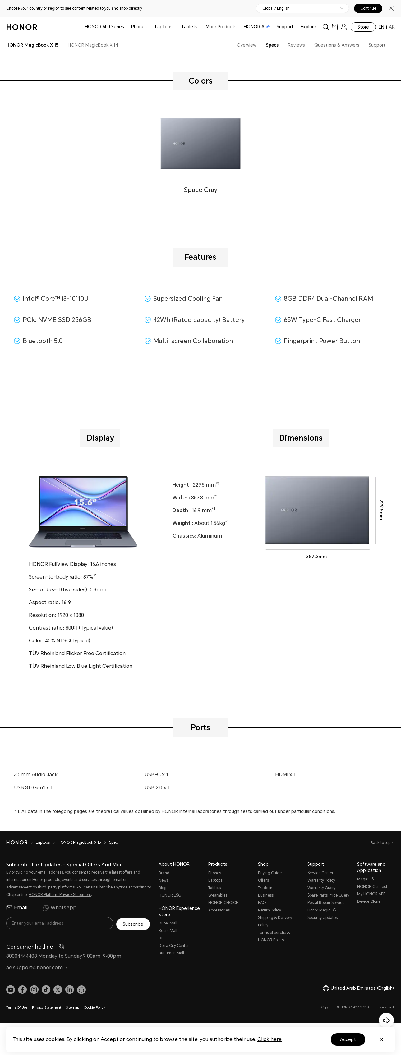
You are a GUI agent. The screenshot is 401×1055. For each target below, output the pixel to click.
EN (381, 27)
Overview (246, 45)
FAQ (262, 903)
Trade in (265, 888)
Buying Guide (270, 873)
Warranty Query (321, 888)
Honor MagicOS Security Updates (322, 914)
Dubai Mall (168, 923)
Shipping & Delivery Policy (275, 921)
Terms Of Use (16, 1007)
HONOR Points (271, 940)
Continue (368, 8)
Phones (139, 26)
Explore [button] (308, 26)
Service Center (320, 873)
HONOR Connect (372, 886)
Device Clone (368, 901)
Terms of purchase (274, 932)
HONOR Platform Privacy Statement (60, 894)
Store (363, 27)
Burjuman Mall (171, 953)
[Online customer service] (386, 1020)
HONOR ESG (170, 895)
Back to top (381, 843)
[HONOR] (21, 842)
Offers (263, 880)
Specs (272, 45)
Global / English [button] (276, 8)
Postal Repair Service (325, 903)
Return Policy (269, 910)
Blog (163, 888)
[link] (335, 27)
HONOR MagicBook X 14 (93, 45)
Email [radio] (16, 908)
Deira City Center (174, 945)
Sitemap (72, 1007)
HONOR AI (257, 26)
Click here (269, 1039)
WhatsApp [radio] (59, 908)
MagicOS (365, 879)
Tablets (189, 26)
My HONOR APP (371, 894)
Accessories (219, 910)
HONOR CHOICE (223, 903)
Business (266, 895)
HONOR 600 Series (104, 26)
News (163, 880)
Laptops (164, 26)
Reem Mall (168, 931)
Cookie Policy (94, 1007)
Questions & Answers (336, 45)
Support (285, 26)
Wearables (217, 895)
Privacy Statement (46, 1007)
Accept (348, 1039)
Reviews (296, 45)
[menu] (344, 27)
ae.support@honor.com (37, 967)
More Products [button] (221, 26)
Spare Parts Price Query (328, 895)
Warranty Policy (321, 880)
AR (392, 27)
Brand (164, 873)
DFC (162, 938)
